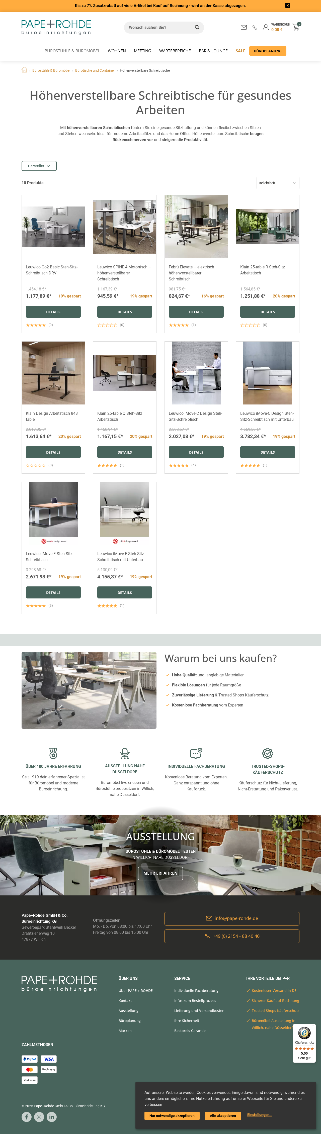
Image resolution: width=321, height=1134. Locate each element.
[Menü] (313, 1027)
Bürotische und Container (95, 70)
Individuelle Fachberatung (196, 990)
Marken (125, 1030)
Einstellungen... (259, 1115)
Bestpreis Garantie (190, 1030)
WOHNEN (117, 51)
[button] (254, 27)
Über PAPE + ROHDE (136, 990)
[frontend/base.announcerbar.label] (287, 6)
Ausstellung (128, 1010)
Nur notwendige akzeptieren (172, 1116)
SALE (240, 51)
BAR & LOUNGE (213, 51)
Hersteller (39, 166)
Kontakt (125, 1000)
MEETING (142, 51)
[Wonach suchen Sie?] (157, 28)
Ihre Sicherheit (186, 1020)
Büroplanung (268, 51)
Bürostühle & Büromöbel (72, 51)
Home (24, 70)
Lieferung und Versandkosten (199, 1010)
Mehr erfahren (160, 873)
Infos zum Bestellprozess (195, 1000)
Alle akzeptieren (223, 1116)
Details (53, 312)
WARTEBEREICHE (175, 51)
